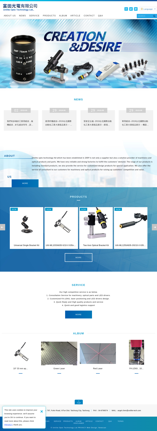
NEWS (22, 16)
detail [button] (78, 257)
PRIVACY (8, 425)
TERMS (121, 421)
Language (150, 9)
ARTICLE (75, 16)
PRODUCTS (49, 16)
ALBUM (63, 16)
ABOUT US (10, 16)
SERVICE (34, 16)
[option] (78, 53)
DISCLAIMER (79, 423)
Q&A (100, 16)
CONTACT (89, 16)
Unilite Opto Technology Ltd (20, 7)
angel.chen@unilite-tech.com (129, 410)
